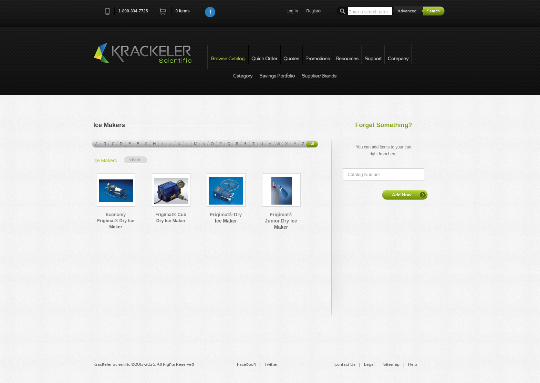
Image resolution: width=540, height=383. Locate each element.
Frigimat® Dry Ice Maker (226, 218)
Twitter (271, 365)
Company (398, 59)
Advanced (407, 10)
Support (373, 59)
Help (412, 365)
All (311, 144)
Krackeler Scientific (149, 57)
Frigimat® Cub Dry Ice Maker (170, 217)
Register (314, 11)
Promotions (317, 59)
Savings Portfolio (277, 76)
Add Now (405, 194)
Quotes (291, 59)
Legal (369, 365)
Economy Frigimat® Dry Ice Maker (115, 220)
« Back (135, 160)
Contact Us (344, 365)
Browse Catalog (228, 59)
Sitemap (391, 365)
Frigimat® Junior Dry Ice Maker (281, 221)
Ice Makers (105, 160)
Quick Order (264, 59)
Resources (347, 59)
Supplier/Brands (319, 76)
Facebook (246, 365)
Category (242, 76)
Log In (292, 11)
